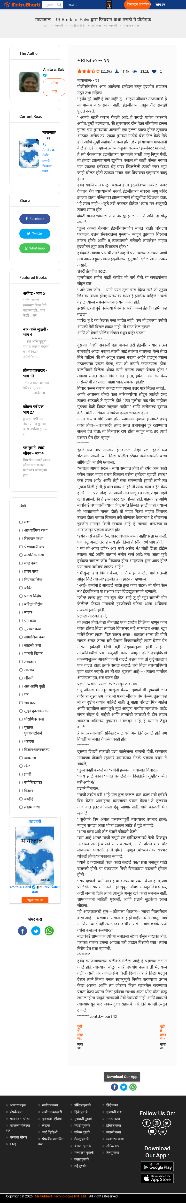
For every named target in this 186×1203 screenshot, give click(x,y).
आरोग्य (29, 670)
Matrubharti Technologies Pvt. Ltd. (61, 1196)
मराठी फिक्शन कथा (47, 166)
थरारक (29, 741)
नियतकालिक (33, 579)
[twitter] (167, 1123)
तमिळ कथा (113, 1146)
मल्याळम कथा (115, 1139)
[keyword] (52, 4)
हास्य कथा (31, 571)
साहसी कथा (32, 645)
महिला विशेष (33, 604)
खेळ (27, 766)
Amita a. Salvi (54, 72)
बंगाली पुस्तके (82, 1146)
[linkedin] (162, 1131)
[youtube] (152, 1131)
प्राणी (27, 774)
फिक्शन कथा (33, 538)
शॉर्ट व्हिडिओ (49, 1132)
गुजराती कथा (114, 1112)
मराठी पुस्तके (82, 1125)
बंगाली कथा (113, 1132)
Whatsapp (35, 248)
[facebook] (146, 1123)
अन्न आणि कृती (34, 686)
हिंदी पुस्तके (81, 1112)
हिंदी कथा (112, 1105)
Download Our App (122, 1077)
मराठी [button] (72, 5)
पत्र (26, 694)
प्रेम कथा (30, 620)
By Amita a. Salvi (48, 150)
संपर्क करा (16, 1112)
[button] (59, 4)
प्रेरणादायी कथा (35, 547)
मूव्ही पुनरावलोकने (37, 711)
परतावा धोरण (19, 1137)
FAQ (13, 1144)
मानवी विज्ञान (33, 653)
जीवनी (28, 678)
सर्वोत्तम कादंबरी (52, 1112)
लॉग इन (161, 4)
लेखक (46, 1125)
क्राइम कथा (32, 807)
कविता (28, 588)
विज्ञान (28, 790)
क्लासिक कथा (34, 555)
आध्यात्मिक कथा (35, 530)
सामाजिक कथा (34, 637)
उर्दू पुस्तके (80, 1166)
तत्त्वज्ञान (30, 661)
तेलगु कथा (112, 1152)
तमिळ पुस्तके (82, 1132)
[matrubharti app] (109, 4)
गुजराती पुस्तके (83, 1119)
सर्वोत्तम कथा (50, 1105)
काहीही (29, 799)
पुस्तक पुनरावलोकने (33, 730)
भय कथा (30, 703)
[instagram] (157, 1123)
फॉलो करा (54, 87)
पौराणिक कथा (34, 719)
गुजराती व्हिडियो (52, 1119)
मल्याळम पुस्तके (84, 1152)
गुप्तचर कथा (32, 629)
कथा (27, 522)
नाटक (28, 612)
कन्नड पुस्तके (81, 1159)
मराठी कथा (113, 1119)
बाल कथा (30, 563)
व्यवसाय (30, 758)
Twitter (35, 233)
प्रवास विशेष (32, 596)
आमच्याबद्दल (18, 1105)
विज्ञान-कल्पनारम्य (36, 749)
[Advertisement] (34, 968)
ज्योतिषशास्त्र (33, 782)
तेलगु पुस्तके (81, 1139)
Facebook (35, 219)
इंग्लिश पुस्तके (82, 1105)
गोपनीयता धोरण (20, 1119)
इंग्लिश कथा (113, 1125)
